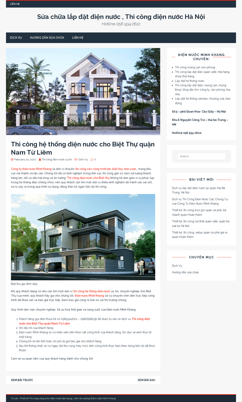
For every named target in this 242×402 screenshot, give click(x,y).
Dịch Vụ (16, 37)
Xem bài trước (22, 380)
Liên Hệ (15, 4)
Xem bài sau (146, 380)
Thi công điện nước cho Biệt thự (88, 177)
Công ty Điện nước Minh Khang (31, 169)
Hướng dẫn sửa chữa (47, 37)
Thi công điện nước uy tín (57, 159)
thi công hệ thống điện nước (91, 291)
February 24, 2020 (25, 159)
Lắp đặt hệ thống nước (189, 80)
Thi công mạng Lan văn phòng (195, 67)
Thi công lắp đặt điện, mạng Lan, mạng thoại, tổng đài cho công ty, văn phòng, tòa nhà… (202, 90)
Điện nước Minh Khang (89, 295)
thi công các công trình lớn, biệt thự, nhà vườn (105, 169)
